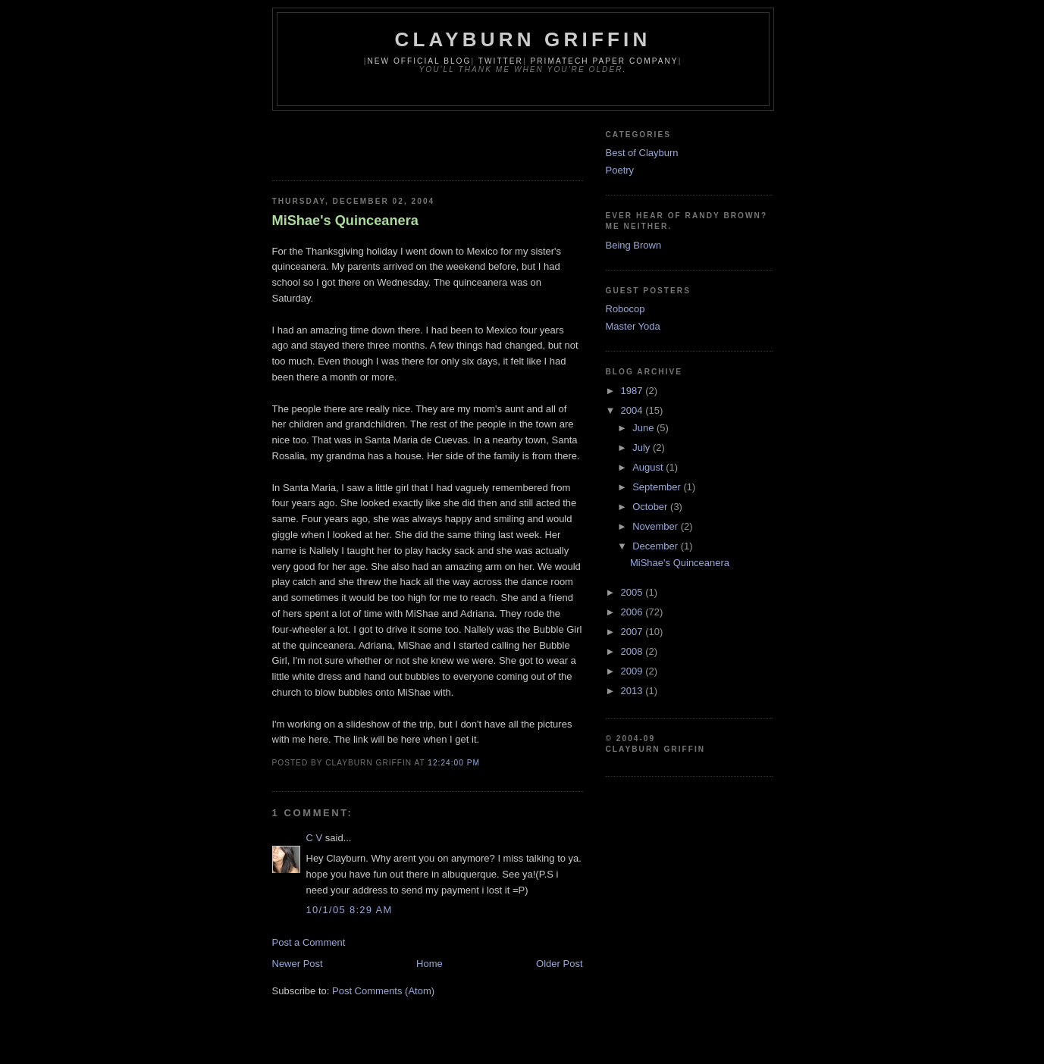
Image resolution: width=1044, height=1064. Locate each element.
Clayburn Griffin (523, 39)
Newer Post (297, 963)
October (651, 506)
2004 (633, 410)
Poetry (620, 170)
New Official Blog (419, 61)
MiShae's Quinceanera (345, 220)
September (657, 487)
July (642, 447)
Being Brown (634, 245)
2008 (633, 651)
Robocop (625, 309)
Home (429, 963)
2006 (633, 612)
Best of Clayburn (642, 152)
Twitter (500, 61)
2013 (633, 690)
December (656, 546)
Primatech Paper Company (604, 61)
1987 (633, 390)
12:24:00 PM (454, 763)
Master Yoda (633, 326)
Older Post (559, 963)
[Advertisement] (449, 141)
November (656, 526)
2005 (633, 592)
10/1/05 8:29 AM (349, 909)
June (644, 427)
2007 (633, 631)
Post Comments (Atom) (383, 991)
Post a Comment (309, 942)
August (649, 467)
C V (314, 837)
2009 (633, 671)
